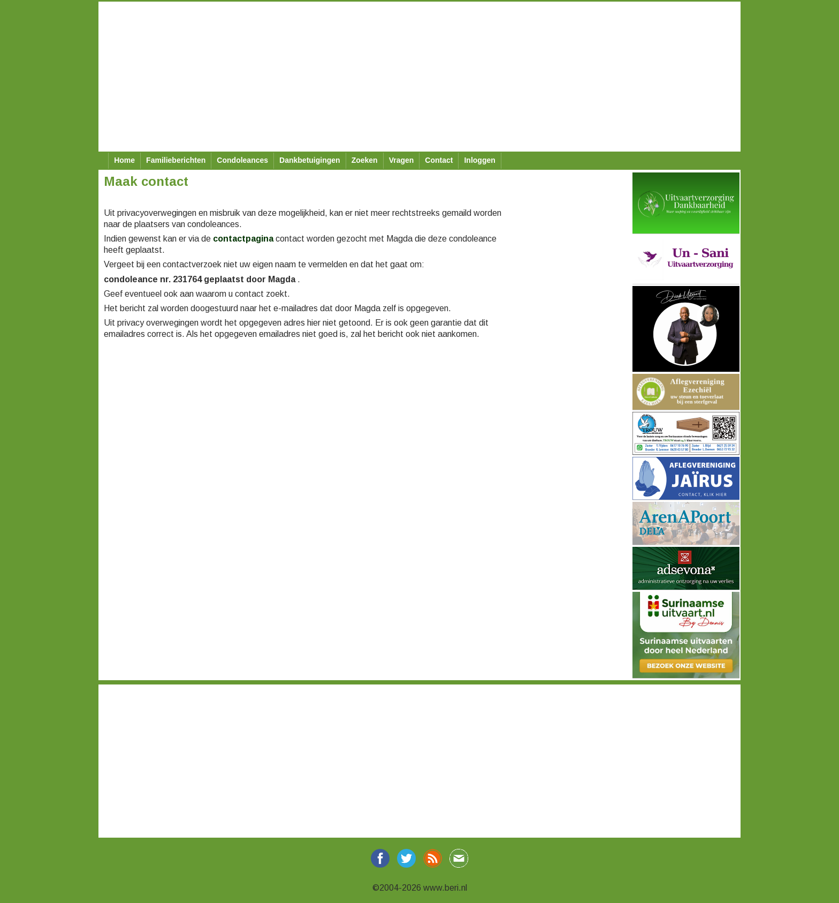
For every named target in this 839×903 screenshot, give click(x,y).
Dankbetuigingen (309, 160)
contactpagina (243, 238)
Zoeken (365, 160)
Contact (439, 160)
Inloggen (479, 160)
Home (124, 160)
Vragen (401, 160)
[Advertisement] (419, 77)
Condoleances (242, 160)
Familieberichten (175, 160)
